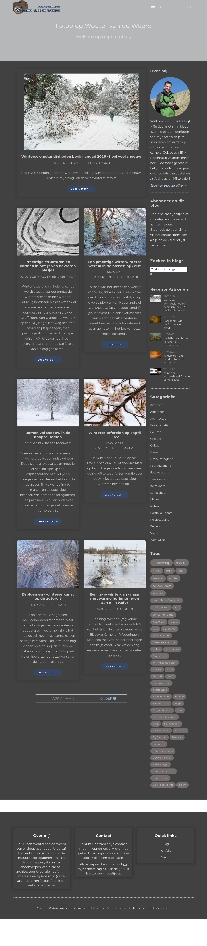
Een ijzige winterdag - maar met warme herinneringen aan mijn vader (115, 606)
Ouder (108, 707)
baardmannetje (162, 698)
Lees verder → (81, 193)
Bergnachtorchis (163, 726)
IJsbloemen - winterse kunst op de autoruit (48, 604)
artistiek (157, 684)
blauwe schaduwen (165, 790)
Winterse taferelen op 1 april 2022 (114, 441)
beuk (156, 740)
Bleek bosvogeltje (164, 804)
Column (156, 432)
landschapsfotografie (167, 611)
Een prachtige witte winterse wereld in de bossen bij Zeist (114, 271)
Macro (155, 499)
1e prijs (175, 634)
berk (182, 726)
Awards (165, 884)
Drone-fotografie (162, 459)
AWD (172, 691)
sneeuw (159, 588)
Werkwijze (158, 540)
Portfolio (165, 878)
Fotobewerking (162, 465)
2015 (155, 641)
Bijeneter (158, 762)
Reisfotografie (160, 519)
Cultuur (156, 445)
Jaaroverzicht (160, 479)
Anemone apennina (165, 655)
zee (178, 619)
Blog (165, 871)
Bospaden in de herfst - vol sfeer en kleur (175, 324)
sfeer (169, 580)
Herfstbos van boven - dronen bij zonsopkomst (176, 342)
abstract (158, 604)
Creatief (156, 439)
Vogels (155, 533)
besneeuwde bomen (165, 733)
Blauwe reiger (161, 783)
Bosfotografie (101, 167)
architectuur (174, 662)
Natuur (155, 506)
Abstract (68, 282)
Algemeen (77, 167)
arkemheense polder (166, 676)
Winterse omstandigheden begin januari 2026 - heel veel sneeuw (81, 158)
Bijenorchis (176, 762)
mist (156, 580)
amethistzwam (162, 648)
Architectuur (160, 418)
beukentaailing (162, 747)
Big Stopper (177, 755)
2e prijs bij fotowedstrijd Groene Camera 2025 (176, 376)
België (180, 719)
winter (175, 588)
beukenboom (173, 740)
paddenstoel (161, 619)
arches (157, 662)
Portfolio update (162, 513)
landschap (162, 563)
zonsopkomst (163, 596)
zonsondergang (163, 626)
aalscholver (171, 641)
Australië (158, 691)
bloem (157, 811)
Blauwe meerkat (163, 776)
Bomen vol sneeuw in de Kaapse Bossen (48, 441)
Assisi (171, 684)
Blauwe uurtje (162, 797)
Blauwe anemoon (164, 769)
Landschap (126, 455)
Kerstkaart (158, 486)
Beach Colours (162, 719)
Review (156, 526)
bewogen (159, 755)
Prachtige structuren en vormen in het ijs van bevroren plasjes (48, 271)
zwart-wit (159, 634)
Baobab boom (161, 712)
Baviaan (180, 712)
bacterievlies (160, 705)
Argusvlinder (161, 669)
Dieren (155, 452)
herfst (174, 572)
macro (158, 572)
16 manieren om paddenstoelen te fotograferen (174, 359)
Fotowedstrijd (161, 472)
